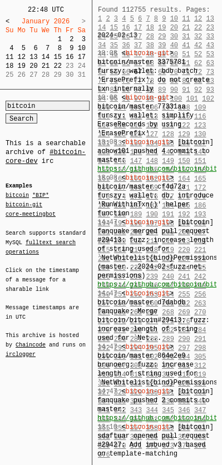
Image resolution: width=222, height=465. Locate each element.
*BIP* (40, 196)
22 (57, 66)
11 (9, 57)
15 (57, 57)
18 (9, 66)
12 (22, 57)
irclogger (21, 347)
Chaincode (31, 338)
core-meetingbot (31, 213)
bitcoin (17, 196)
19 (22, 66)
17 (82, 57)
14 (46, 57)
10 (82, 48)
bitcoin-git (24, 205)
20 (33, 66)
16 (69, 57)
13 (33, 57)
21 (46, 66)
